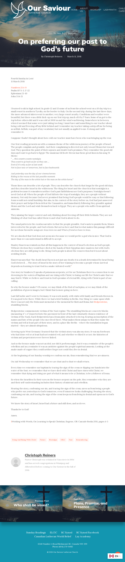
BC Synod (66, 532)
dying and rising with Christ (24, 440)
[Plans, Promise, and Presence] (93, 503)
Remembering (82, 440)
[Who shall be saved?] (31, 503)
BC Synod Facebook (87, 532)
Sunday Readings (36, 532)
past (71, 440)
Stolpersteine (100, 302)
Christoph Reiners (53, 56)
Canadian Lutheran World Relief (52, 536)
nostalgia (53, 440)
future (43, 440)
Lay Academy (83, 536)
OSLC (63, 440)
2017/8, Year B (55, 33)
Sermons (72, 33)
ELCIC (53, 532)
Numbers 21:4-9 (18, 87)
